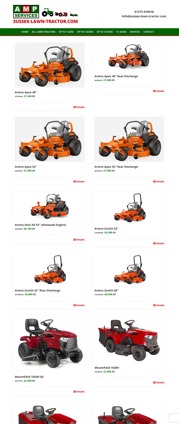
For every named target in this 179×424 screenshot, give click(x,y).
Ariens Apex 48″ (26, 92)
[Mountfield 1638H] (129, 339)
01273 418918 (144, 12)
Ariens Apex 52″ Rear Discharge (116, 167)
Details (80, 107)
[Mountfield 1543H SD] (50, 343)
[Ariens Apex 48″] (50, 64)
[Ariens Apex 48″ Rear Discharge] (129, 56)
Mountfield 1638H (107, 368)
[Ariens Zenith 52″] (129, 207)
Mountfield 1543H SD (29, 377)
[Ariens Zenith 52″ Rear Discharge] (50, 269)
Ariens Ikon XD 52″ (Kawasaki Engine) (40, 225)
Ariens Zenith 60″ (106, 290)
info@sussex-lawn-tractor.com (144, 16)
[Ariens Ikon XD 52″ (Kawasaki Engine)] (50, 205)
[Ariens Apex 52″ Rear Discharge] (129, 139)
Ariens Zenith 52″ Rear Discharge (37, 290)
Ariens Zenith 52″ (106, 228)
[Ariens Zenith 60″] (129, 269)
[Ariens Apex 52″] (50, 139)
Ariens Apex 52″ (26, 167)
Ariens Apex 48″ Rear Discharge (116, 76)
